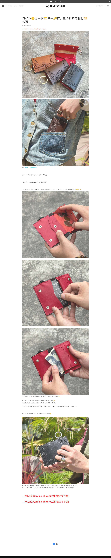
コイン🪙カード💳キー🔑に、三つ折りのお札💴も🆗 (54, 20)
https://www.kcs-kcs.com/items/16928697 (34, 182)
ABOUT (10, 6)
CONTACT (21, 6)
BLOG (15, 6)
